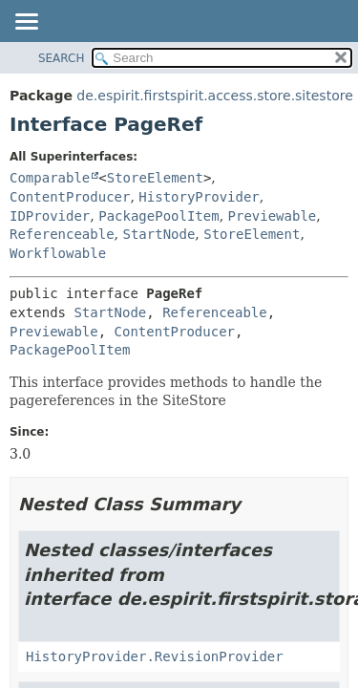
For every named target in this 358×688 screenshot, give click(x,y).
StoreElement (155, 177)
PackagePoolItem (158, 216)
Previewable (272, 216)
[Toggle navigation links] (26, 23)
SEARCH (61, 58)
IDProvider (50, 216)
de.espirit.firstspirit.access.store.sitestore (214, 95)
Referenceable (62, 234)
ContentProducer (70, 196)
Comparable (50, 177)
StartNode (158, 234)
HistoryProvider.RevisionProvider (155, 656)
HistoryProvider (198, 196)
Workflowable (58, 253)
